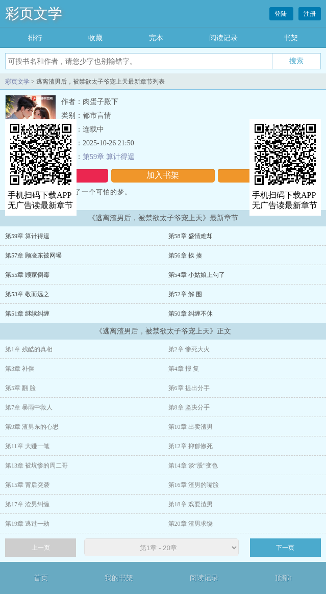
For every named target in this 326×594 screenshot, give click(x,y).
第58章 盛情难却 (190, 236)
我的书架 (119, 578)
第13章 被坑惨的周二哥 (36, 465)
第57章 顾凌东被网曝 (33, 255)
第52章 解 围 (185, 294)
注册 (310, 13)
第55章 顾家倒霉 (27, 274)
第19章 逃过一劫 (27, 523)
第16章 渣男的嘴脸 (193, 484)
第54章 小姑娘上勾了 (196, 274)
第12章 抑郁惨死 (190, 446)
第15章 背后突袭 (27, 484)
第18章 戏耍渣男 (190, 504)
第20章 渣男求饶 (190, 523)
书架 (291, 38)
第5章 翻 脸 (20, 388)
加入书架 (162, 175)
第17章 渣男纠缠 (27, 504)
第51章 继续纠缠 (27, 313)
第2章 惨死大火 (189, 349)
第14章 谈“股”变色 (193, 465)
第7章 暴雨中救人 (29, 407)
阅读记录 (223, 38)
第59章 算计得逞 (109, 157)
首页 (41, 578)
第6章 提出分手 (189, 388)
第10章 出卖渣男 (190, 426)
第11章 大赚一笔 (27, 446)
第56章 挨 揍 (185, 255)
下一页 (285, 547)
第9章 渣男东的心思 (32, 426)
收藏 (95, 38)
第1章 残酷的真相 (29, 349)
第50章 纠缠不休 (190, 313)
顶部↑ (284, 578)
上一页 (41, 547)
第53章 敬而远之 (27, 294)
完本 (156, 38)
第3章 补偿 (19, 368)
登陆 (281, 13)
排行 (35, 38)
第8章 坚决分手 (189, 407)
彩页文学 (33, 13)
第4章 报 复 (183, 368)
